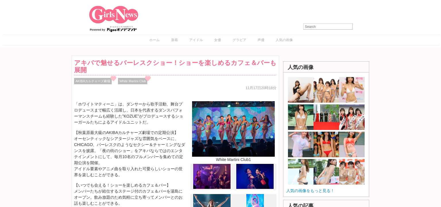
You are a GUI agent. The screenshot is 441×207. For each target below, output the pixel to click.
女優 (217, 40)
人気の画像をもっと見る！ (310, 190)
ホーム (154, 40)
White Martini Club (132, 81)
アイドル (196, 40)
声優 (261, 40)
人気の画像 (284, 40)
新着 (174, 40)
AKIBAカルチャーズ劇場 (93, 81)
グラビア (239, 40)
